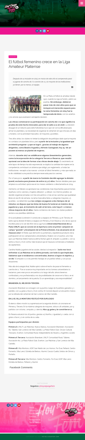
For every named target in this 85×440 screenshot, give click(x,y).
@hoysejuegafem (47, 386)
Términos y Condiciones (71, 421)
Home (31, 407)
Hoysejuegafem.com (50, 436)
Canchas (32, 416)
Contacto (33, 426)
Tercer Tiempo (35, 422)
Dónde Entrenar (35, 413)
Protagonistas (34, 420)
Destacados (12, 56)
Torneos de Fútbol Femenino (40, 410)
